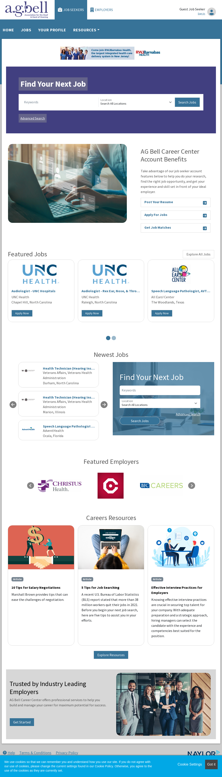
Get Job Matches (175, 228)
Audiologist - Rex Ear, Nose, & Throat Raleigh (117, 291)
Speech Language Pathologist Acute (71, 426)
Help (9, 752)
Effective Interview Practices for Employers (176, 590)
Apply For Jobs (175, 215)
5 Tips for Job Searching (100, 587)
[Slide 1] (108, 338)
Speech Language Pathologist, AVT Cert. (183, 291)
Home (8, 29)
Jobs (26, 29)
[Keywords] (60, 102)
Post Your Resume (175, 203)
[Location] (136, 102)
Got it (211, 764)
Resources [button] (84, 29)
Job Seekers (71, 10)
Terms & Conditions (35, 752)
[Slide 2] (114, 338)
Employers (101, 10)
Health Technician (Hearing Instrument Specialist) (82, 368)
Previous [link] (30, 485)
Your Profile (52, 29)
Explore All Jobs (198, 254)
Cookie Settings (190, 764)
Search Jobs (187, 102)
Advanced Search (32, 118)
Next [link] (191, 485)
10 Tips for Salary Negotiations (35, 587)
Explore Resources (111, 655)
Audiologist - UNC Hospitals (33, 291)
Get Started (22, 722)
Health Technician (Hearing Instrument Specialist (82, 397)
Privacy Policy (67, 752)
